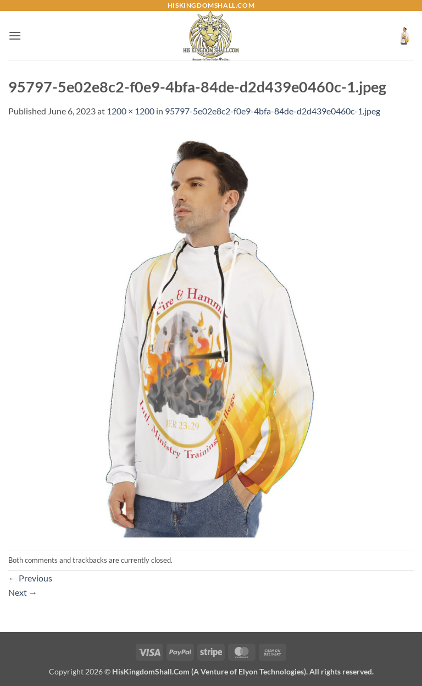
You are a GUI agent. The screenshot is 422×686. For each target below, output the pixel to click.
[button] (14, 35)
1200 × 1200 (130, 111)
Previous (30, 578)
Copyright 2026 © (211, 671)
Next (22, 592)
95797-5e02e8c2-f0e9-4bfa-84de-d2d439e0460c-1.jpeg (272, 111)
